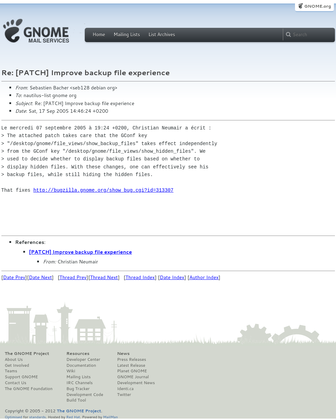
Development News (136, 383)
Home (99, 34)
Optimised (13, 416)
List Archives (161, 34)
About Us (14, 359)
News (123, 353)
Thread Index (140, 277)
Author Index (204, 277)
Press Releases (131, 359)
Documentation (81, 365)
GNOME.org (317, 6)
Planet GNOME (132, 371)
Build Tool (76, 400)
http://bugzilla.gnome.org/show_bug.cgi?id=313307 (103, 190)
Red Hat (73, 416)
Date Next (40, 277)
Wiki (70, 371)
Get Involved (17, 365)
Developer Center (83, 359)
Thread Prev (73, 277)
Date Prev (14, 277)
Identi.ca (125, 388)
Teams (11, 371)
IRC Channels (79, 383)
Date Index (172, 277)
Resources (77, 353)
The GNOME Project (27, 353)
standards (37, 416)
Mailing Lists (127, 34)
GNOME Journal (133, 377)
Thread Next (104, 277)
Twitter (124, 394)
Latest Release (131, 365)
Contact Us (15, 383)
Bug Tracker (78, 388)
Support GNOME (21, 377)
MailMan (110, 416)
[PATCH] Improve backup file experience (80, 251)
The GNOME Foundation (29, 388)
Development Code (84, 394)
